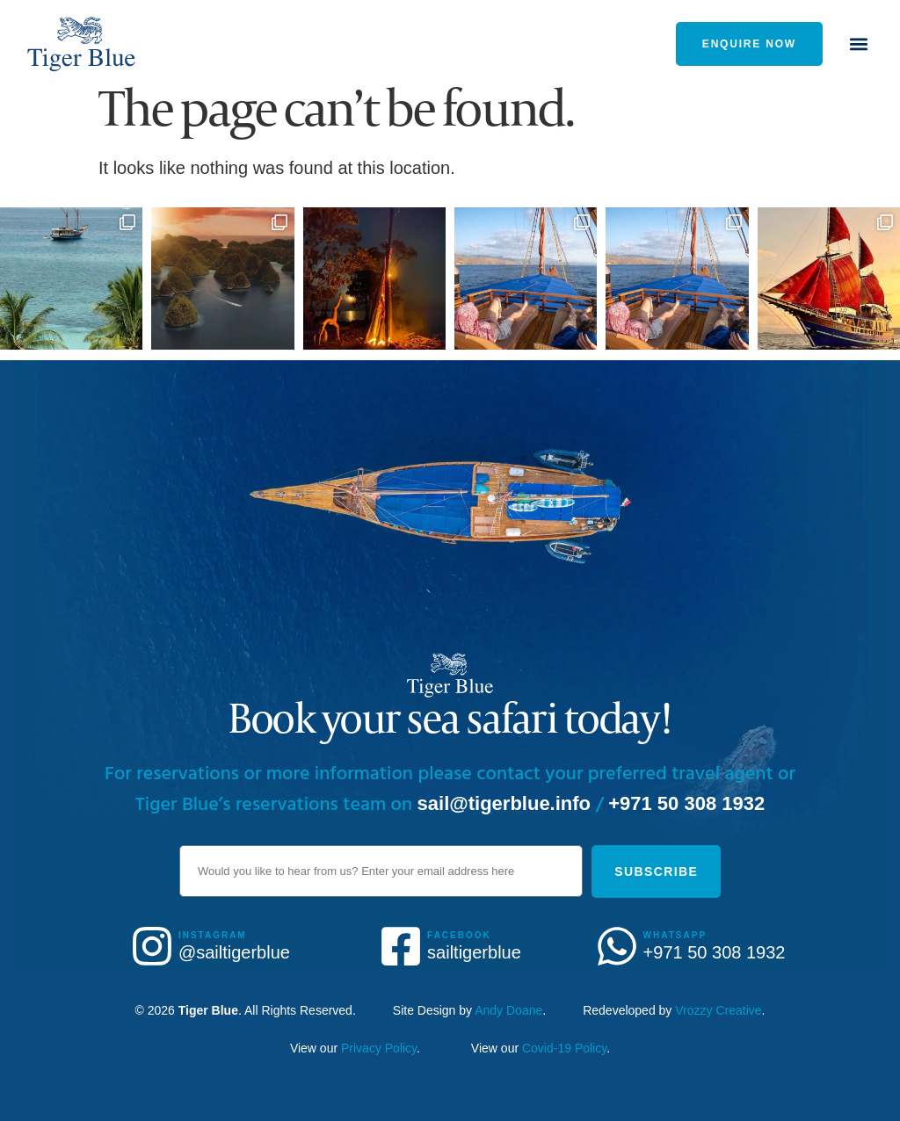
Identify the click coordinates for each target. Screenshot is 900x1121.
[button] (859, 43)
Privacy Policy (379, 1048)
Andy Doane (508, 1010)
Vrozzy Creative (718, 1010)
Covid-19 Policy (564, 1048)
